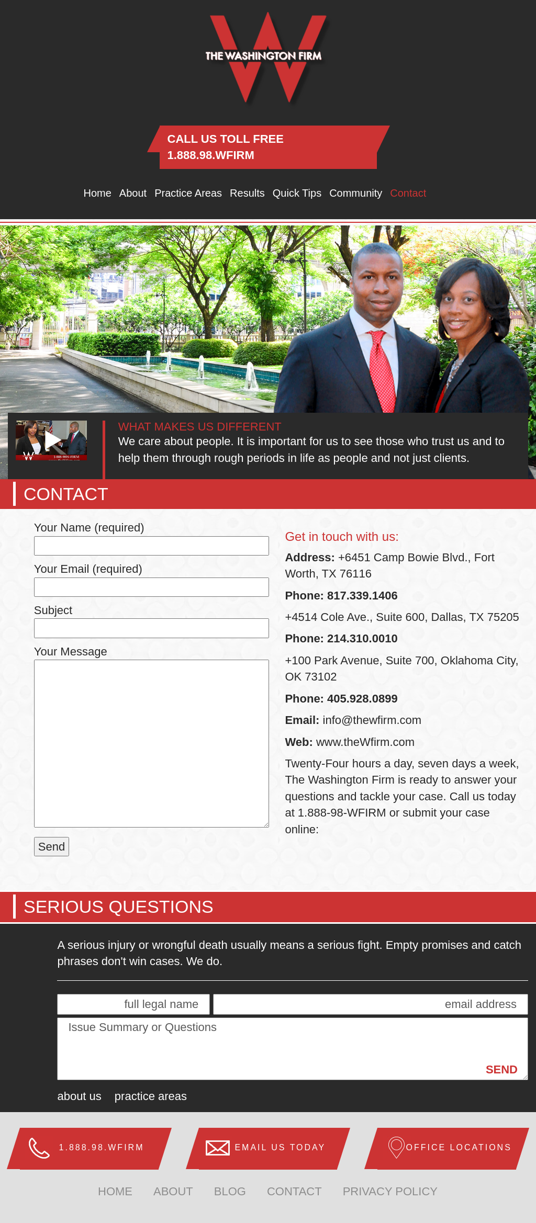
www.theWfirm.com (364, 742)
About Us (79, 1096)
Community (355, 193)
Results (247, 193)
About (133, 193)
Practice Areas (188, 193)
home (115, 1191)
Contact (408, 193)
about (173, 1191)
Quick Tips (297, 193)
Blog (230, 1191)
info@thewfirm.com (372, 720)
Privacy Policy (390, 1191)
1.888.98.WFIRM (211, 155)
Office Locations (458, 1147)
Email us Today (280, 1147)
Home (97, 193)
